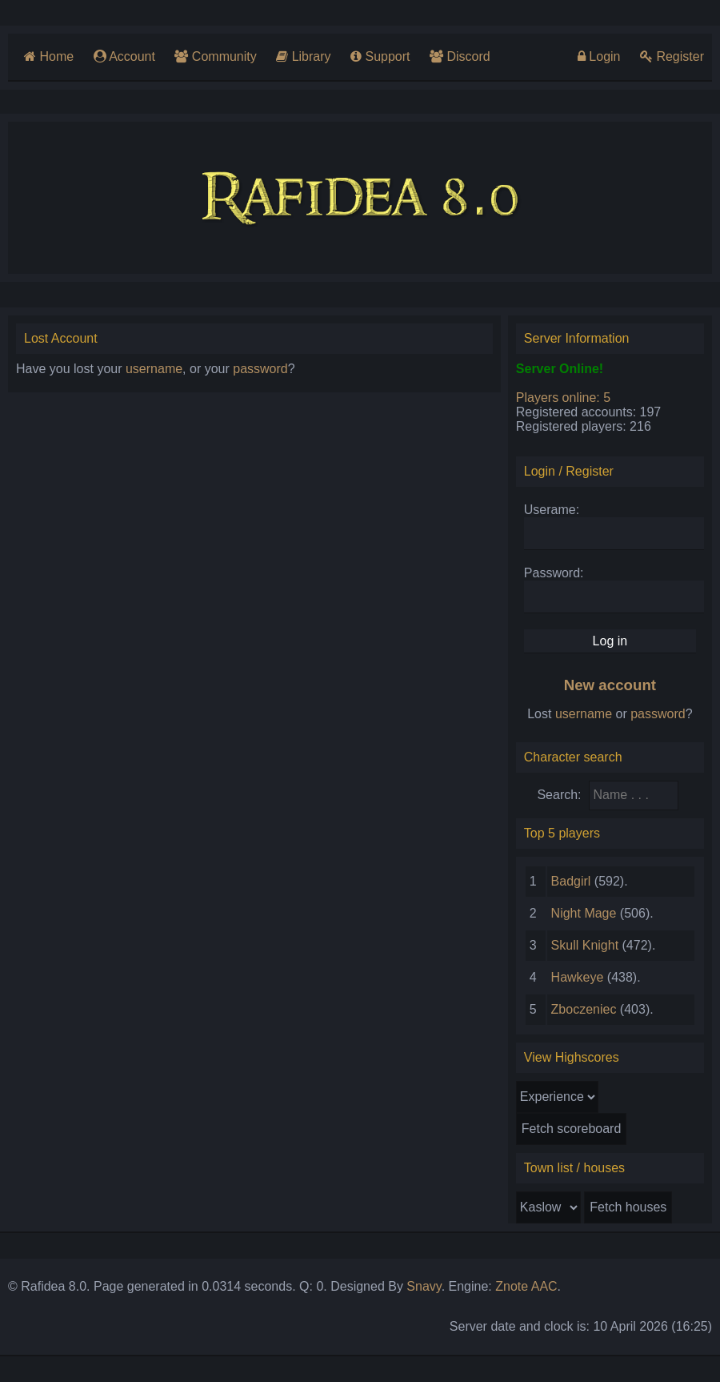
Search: (559, 794)
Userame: (551, 509)
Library (303, 56)
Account (124, 56)
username (154, 369)
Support (380, 56)
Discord (460, 56)
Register (672, 56)
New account (610, 685)
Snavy (423, 1286)
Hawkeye (577, 977)
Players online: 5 (563, 397)
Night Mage (584, 913)
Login (599, 56)
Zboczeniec (584, 1009)
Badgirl (571, 881)
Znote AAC (526, 1286)
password (260, 369)
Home (49, 56)
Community (215, 56)
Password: (554, 573)
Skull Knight (585, 945)
